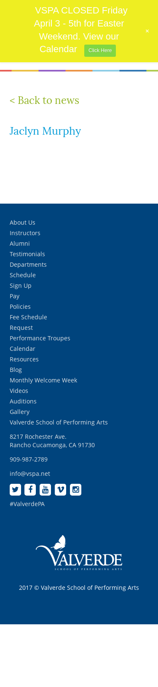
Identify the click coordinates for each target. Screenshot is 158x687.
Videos (19, 391)
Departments (28, 264)
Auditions (23, 401)
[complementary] (97, 640)
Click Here (100, 50)
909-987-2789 (29, 459)
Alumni (20, 243)
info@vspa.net (30, 473)
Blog (16, 370)
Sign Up (21, 285)
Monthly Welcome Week (43, 380)
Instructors (25, 233)
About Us (22, 222)
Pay (14, 296)
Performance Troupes (40, 338)
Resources (24, 359)
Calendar (22, 349)
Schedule (23, 275)
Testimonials (27, 254)
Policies (20, 306)
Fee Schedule (28, 317)
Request (21, 328)
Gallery (19, 412)
